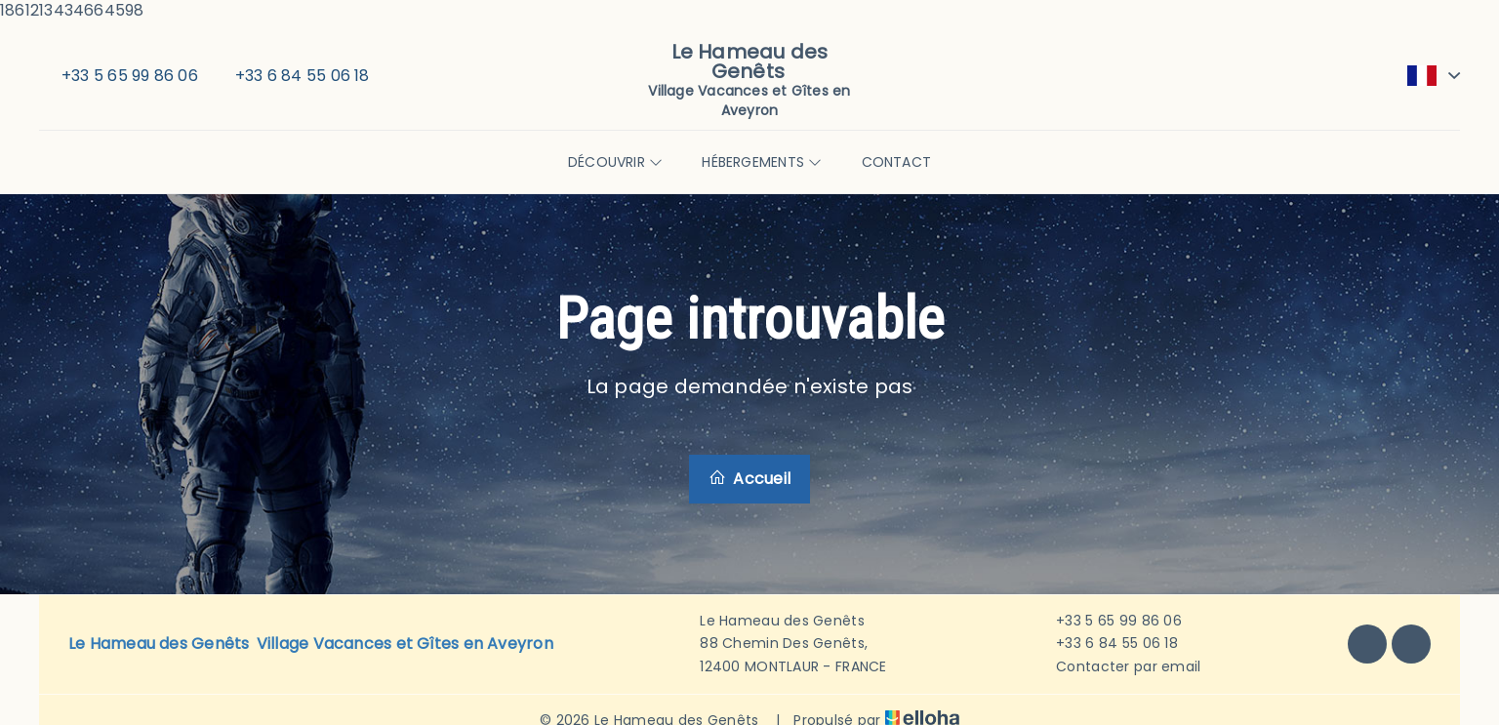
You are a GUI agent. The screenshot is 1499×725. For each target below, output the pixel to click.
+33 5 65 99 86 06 (1107, 620)
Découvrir (615, 162)
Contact (897, 162)
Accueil (749, 478)
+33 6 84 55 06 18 (1105, 643)
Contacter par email (1116, 666)
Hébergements (762, 162)
